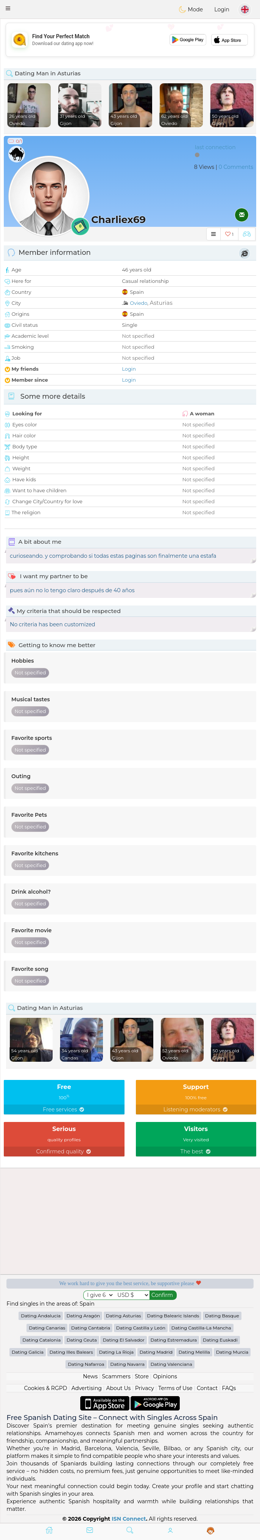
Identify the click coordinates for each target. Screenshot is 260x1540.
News (90, 1376)
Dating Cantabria (90, 1328)
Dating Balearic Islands (173, 1315)
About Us (118, 1388)
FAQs (229, 1388)
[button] (8, 8)
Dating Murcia (232, 1352)
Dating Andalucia (41, 1315)
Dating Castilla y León (140, 1328)
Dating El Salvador (123, 1340)
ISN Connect (129, 1518)
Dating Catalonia (41, 1340)
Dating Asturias (123, 1315)
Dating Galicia (28, 1352)
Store (142, 1376)
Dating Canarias (47, 1328)
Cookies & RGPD (45, 1388)
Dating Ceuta (82, 1340)
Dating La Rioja (116, 1352)
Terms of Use (175, 1388)
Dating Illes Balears (71, 1352)
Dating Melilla (194, 1352)
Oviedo (138, 303)
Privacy (144, 1388)
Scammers (116, 1376)
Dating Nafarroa (86, 1364)
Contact (207, 1388)
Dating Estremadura (174, 1340)
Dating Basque (222, 1315)
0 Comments (236, 167)
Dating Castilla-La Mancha (201, 1328)
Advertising (87, 1388)
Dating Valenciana (171, 1364)
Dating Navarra (127, 1364)
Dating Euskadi (220, 1340)
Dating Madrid (156, 1352)
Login (221, 9)
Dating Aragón (83, 1315)
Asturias (160, 302)
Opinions (165, 1376)
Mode (191, 9)
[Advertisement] (130, 40)
